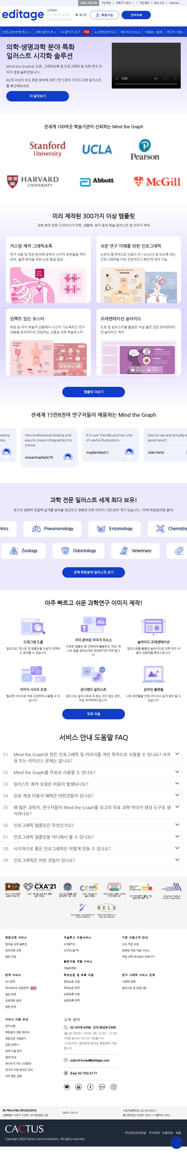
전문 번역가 (12, 1044)
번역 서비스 (13, 975)
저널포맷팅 (70, 968)
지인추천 (106, 2)
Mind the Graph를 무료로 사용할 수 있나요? (54, 772)
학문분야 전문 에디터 (17, 1032)
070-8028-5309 (60, 19)
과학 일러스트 (45, 32)
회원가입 (104, 15)
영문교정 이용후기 (15, 1038)
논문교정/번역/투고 (16, 32)
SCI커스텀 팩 (71, 950)
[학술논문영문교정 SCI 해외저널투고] (22, 14)
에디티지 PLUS (131, 32)
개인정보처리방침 (135, 1132)
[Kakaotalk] (102, 1087)
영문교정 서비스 (16, 937)
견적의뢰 (136, 15)
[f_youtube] (78, 1087)
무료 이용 (93, 714)
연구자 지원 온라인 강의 (19, 1069)
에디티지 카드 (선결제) (18, 1063)
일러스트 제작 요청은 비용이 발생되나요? (51, 784)
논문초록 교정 (72, 994)
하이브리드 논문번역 (20, 988)
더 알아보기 (37, 96)
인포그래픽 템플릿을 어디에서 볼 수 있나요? (54, 837)
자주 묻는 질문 (13, 1076)
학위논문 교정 (72, 981)
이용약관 (167, 1132)
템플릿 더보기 (93, 392)
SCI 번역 (10, 981)
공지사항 (10, 1026)
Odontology (85, 551)
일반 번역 (10, 994)
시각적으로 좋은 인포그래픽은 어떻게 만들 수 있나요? (62, 848)
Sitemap (174, 2)
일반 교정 (10, 956)
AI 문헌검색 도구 (105, 32)
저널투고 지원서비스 (77, 937)
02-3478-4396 (58, 15)
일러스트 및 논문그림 (134, 988)
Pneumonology (59, 529)
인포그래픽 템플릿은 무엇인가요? (44, 825)
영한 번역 (10, 1007)
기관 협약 (144, 2)
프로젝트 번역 (13, 1000)
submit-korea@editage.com (89, 1060)
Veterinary (142, 551)
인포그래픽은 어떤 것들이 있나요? (44, 860)
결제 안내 (10, 1057)
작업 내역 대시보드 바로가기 (138, 956)
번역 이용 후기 (13, 1051)
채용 (178, 1132)
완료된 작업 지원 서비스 (136, 950)
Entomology (122, 529)
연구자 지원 (176, 32)
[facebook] (90, 1087)
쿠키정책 (154, 1132)
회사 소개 (159, 2)
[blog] (67, 1087)
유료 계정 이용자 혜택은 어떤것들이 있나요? (54, 795)
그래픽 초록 (128, 981)
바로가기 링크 (125, 2)
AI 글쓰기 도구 (75, 32)
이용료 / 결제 (153, 32)
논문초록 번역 (72, 1000)
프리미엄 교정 (13, 950)
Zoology (30, 551)
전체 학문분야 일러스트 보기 (94, 572)
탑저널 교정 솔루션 (16, 944)
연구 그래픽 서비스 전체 (138, 975)
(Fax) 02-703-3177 (83, 1073)
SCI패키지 (69, 944)
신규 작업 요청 (130, 944)
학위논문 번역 (72, 988)
